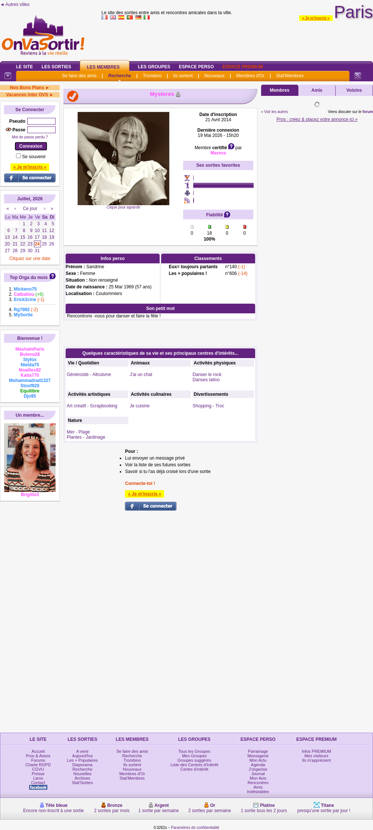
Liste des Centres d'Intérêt (194, 764)
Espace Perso (196, 66)
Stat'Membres (290, 75)
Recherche (119, 75)
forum (368, 112)
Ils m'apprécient (316, 760)
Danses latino (206, 379)
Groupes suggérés (194, 760)
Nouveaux (214, 75)
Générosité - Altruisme (89, 374)
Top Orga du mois (29, 277)
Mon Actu (258, 760)
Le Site (24, 66)
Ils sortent (182, 75)
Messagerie (258, 756)
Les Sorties (56, 66)
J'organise (258, 769)
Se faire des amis (79, 75)
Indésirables (258, 791)
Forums (38, 760)
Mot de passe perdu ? (30, 137)
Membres (279, 90)
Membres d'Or (250, 75)
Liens (38, 778)
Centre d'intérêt (195, 769)
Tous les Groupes (194, 751)
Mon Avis (258, 778)
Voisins (354, 90)
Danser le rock (206, 374)
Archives (82, 778)
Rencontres (258, 782)
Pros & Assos (38, 756)
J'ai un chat (141, 374)
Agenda (258, 764)
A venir (82, 751)
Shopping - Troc (208, 405)
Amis (316, 90)
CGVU (38, 769)
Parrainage (258, 751)
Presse (38, 773)
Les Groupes (154, 66)
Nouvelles (82, 773)
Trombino (152, 75)
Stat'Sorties (82, 782)
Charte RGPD (38, 764)
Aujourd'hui (82, 756)
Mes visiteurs (316, 756)
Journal (258, 773)
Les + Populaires (82, 760)
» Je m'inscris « (316, 18)
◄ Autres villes (14, 4)
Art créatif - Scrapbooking (92, 405)
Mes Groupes (194, 756)
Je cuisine (140, 405)
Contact (38, 782)
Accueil (37, 751)
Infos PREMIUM (316, 751)
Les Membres (103, 67)
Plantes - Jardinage (86, 437)
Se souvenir (34, 156)
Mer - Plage (78, 432)
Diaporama (82, 764)
